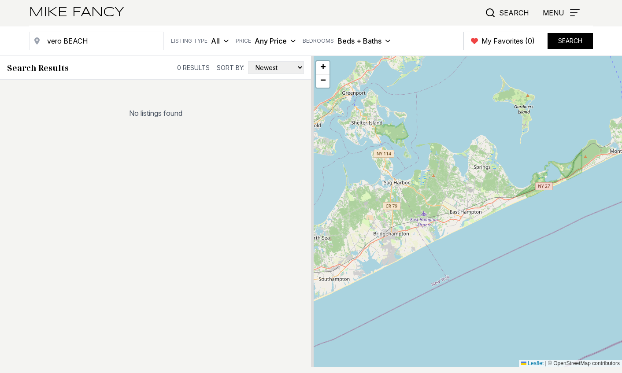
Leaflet (532, 363)
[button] (323, 67)
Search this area (545, 74)
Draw (596, 74)
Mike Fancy (76, 12)
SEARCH (570, 40)
